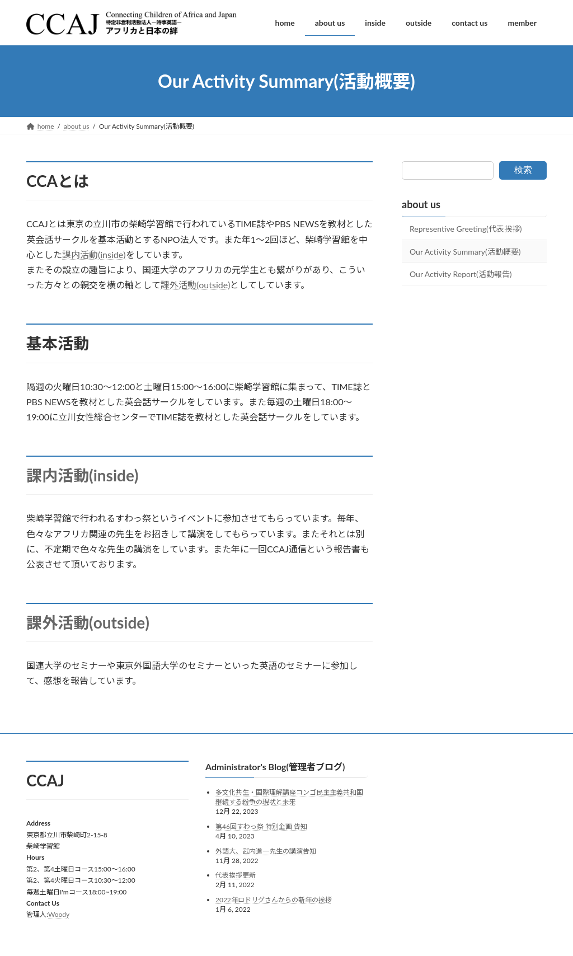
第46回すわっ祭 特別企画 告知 (261, 826)
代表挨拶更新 (235, 875)
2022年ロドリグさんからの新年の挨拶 (273, 899)
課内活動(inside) (94, 254)
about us (421, 204)
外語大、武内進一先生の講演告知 (265, 850)
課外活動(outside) (195, 284)
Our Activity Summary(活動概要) (465, 251)
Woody (58, 914)
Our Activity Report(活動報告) (461, 274)
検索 (523, 170)
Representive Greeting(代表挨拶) (466, 228)
